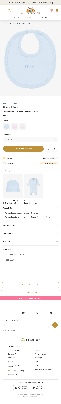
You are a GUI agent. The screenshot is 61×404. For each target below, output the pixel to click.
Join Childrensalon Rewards (30, 298)
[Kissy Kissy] (8, 260)
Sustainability (13, 374)
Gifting (37, 346)
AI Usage (38, 358)
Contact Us (12, 354)
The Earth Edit (30, 340)
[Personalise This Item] (23, 149)
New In (16, 17)
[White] (22, 126)
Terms (37, 361)
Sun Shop (29, 17)
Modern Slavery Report (43, 369)
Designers (43, 17)
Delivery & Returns (14, 346)
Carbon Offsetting (16, 371)
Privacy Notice (40, 354)
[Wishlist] (51, 10)
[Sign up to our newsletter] (55, 325)
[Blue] (6, 126)
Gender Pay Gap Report (14, 366)
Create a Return (14, 350)
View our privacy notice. (11, 331)
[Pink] (14, 126)
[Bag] (56, 10)
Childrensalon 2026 (35, 394)
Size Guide (12, 361)
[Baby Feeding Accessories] (14, 254)
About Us (11, 358)
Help (36, 365)
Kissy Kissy (10, 107)
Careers (38, 350)
